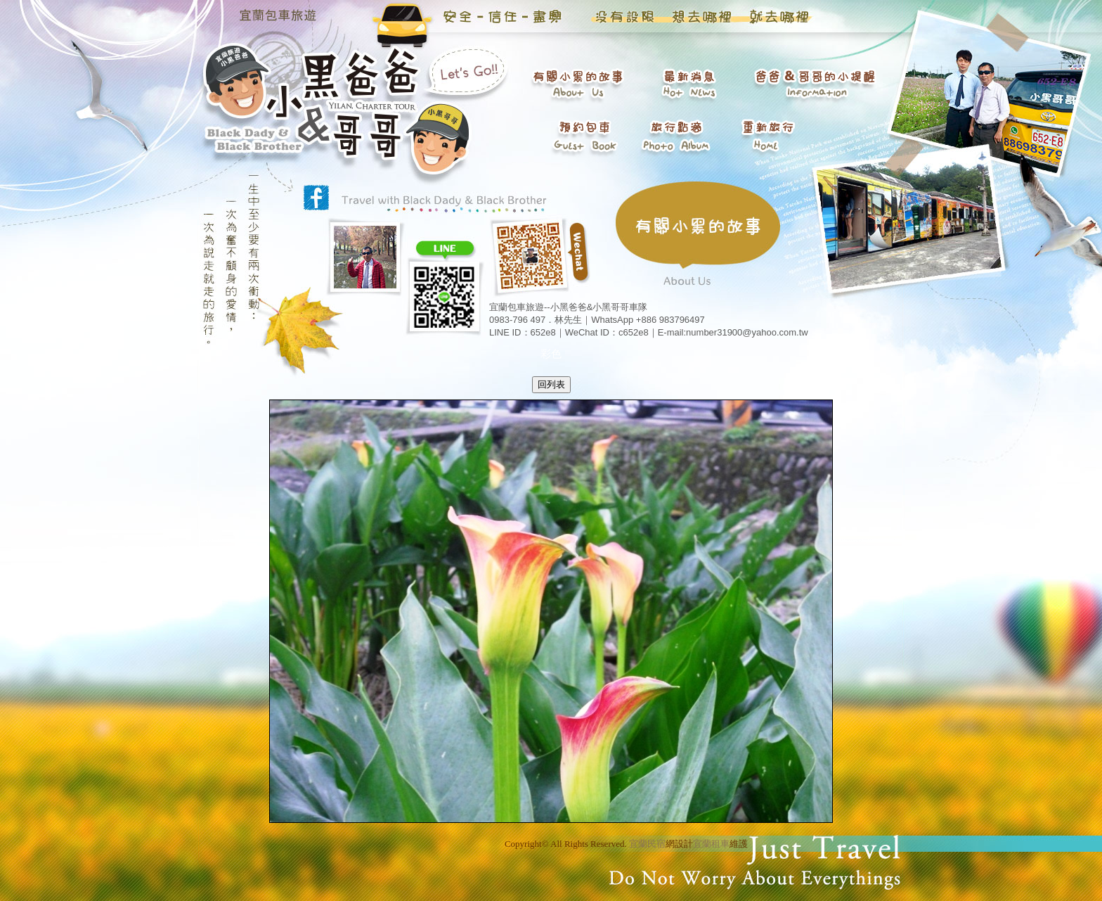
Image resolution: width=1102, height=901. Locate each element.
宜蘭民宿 (647, 843)
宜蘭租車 (711, 843)
